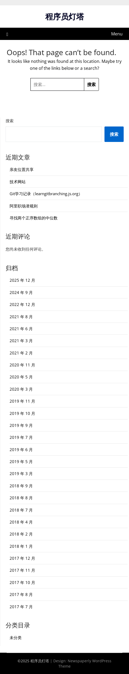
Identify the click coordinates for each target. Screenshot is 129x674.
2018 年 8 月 (21, 497)
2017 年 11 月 (22, 570)
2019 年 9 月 (21, 425)
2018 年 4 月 (21, 522)
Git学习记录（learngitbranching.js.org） (46, 193)
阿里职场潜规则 (24, 206)
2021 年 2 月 (21, 353)
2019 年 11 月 (22, 401)
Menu (117, 34)
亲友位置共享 (22, 169)
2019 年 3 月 (21, 473)
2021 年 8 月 (21, 316)
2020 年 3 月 (21, 389)
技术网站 (18, 181)
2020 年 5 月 (21, 376)
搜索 (10, 120)
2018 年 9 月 (21, 485)
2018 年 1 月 (21, 546)
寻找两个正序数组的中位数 (34, 217)
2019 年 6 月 (21, 449)
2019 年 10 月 (22, 413)
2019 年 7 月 (21, 437)
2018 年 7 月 (21, 510)
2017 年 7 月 (21, 606)
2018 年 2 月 (21, 534)
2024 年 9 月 (21, 292)
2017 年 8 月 (21, 594)
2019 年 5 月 (21, 461)
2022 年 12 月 (22, 304)
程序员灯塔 (64, 16)
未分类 (16, 637)
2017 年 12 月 (22, 558)
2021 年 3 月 (21, 340)
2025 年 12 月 (22, 280)
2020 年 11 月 (22, 364)
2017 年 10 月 (22, 582)
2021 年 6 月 (21, 328)
